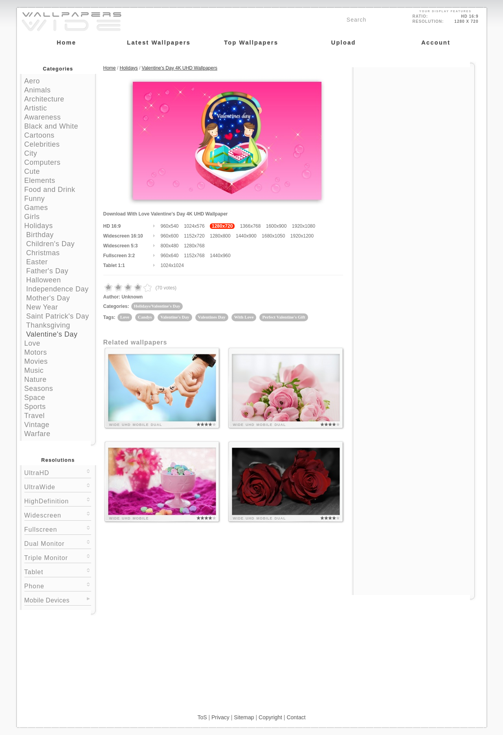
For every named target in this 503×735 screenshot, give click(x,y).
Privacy (220, 717)
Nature (35, 379)
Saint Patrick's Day (57, 316)
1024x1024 (172, 265)
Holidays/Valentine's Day (157, 306)
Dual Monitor (57, 543)
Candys (145, 317)
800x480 (170, 246)
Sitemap (244, 717)
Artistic (35, 108)
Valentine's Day (52, 334)
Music (34, 370)
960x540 (170, 226)
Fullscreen (57, 529)
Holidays (38, 226)
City (30, 153)
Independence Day (57, 289)
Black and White (51, 126)
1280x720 (222, 226)
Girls (32, 217)
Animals (37, 90)
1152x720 (194, 236)
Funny (34, 199)
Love (32, 343)
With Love (244, 317)
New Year (42, 307)
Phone (57, 585)
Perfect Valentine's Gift (283, 317)
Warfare (37, 434)
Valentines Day (212, 317)
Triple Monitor (57, 557)
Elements (39, 180)
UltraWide (57, 486)
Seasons (38, 388)
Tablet (57, 571)
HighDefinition (57, 500)
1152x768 (194, 255)
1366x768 (250, 226)
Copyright (270, 717)
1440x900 (246, 236)
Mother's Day (48, 298)
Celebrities (42, 144)
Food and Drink (49, 189)
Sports (35, 407)
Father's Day (47, 271)
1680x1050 (273, 236)
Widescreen (57, 514)
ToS (202, 717)
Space (35, 398)
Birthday (40, 235)
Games (36, 208)
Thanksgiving (48, 325)
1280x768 (194, 246)
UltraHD (57, 472)
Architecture (44, 99)
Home (109, 68)
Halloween (43, 280)
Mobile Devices (47, 600)
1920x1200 (302, 236)
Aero (32, 81)
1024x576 (194, 226)
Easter (37, 262)
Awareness (42, 117)
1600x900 (276, 226)
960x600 (170, 236)
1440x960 (220, 255)
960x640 (170, 255)
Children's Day (50, 244)
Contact (295, 717)
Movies (36, 361)
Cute (32, 171)
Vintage (37, 425)
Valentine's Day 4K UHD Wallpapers (179, 68)
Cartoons (39, 135)
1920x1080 (303, 226)
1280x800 (220, 236)
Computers (42, 162)
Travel (34, 416)
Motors (35, 352)
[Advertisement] (414, 117)
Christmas (43, 253)
